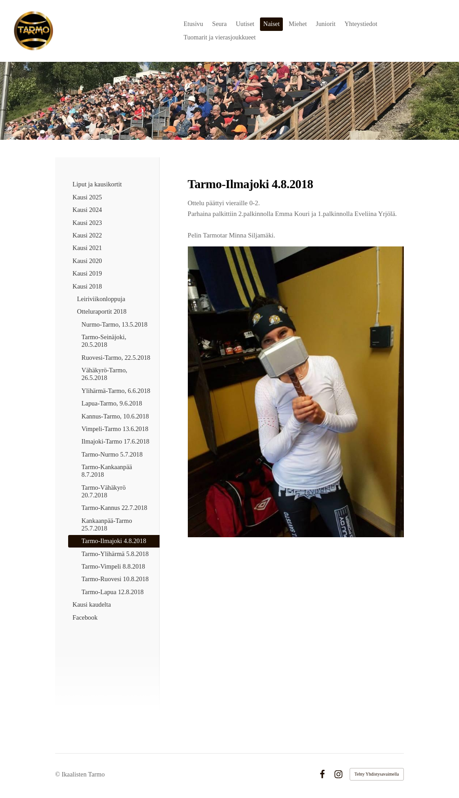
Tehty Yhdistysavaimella (377, 774)
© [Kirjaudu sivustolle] (58, 774)
